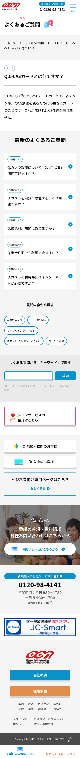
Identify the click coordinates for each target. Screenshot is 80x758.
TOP (70, 741)
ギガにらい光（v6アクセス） (24, 341)
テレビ (9, 68)
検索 (65, 375)
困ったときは (56, 341)
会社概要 (40, 674)
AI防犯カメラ (15, 159)
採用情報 (40, 691)
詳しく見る (38, 488)
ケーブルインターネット (21, 330)
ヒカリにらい (38, 320)
